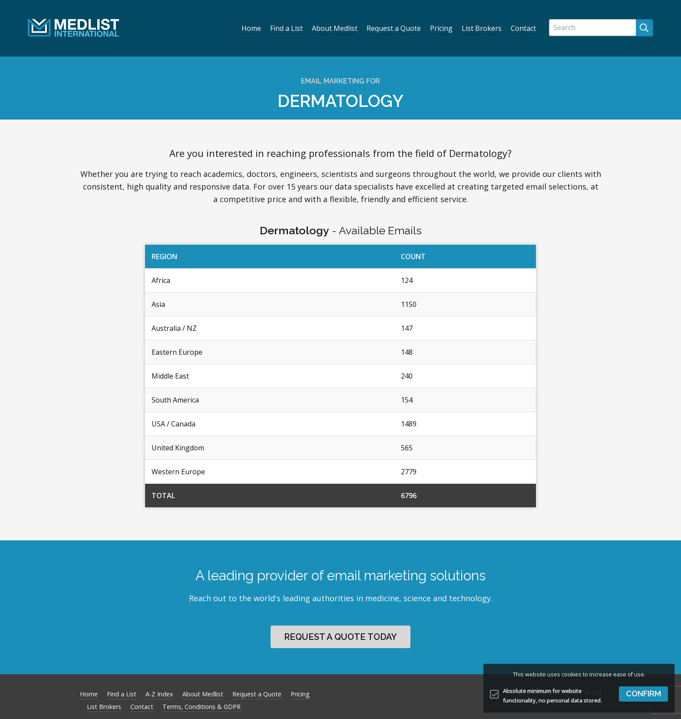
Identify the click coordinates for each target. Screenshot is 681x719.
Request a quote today (340, 637)
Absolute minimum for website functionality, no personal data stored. (552, 696)
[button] (643, 694)
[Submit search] (644, 28)
